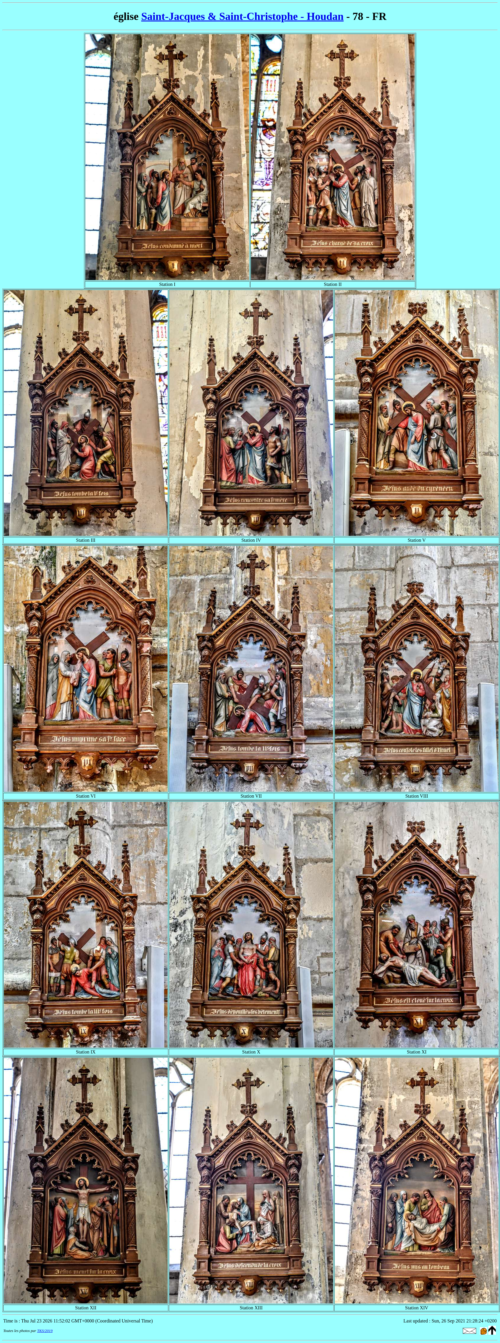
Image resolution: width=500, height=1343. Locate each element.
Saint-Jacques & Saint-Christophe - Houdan (242, 16)
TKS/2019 (45, 1330)
